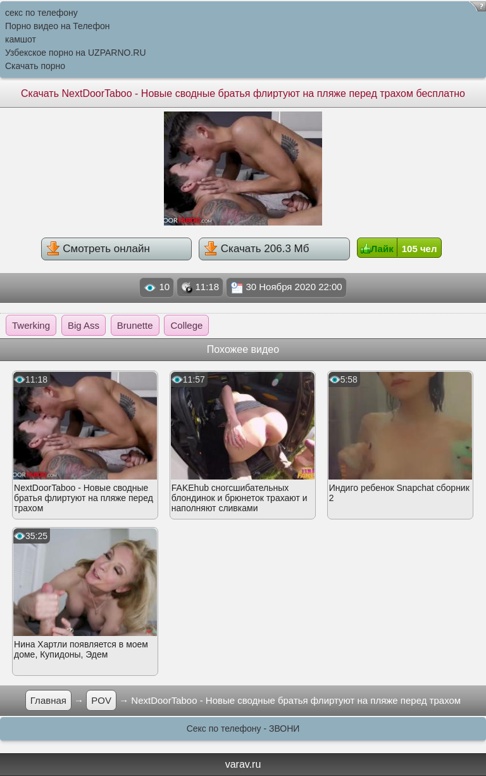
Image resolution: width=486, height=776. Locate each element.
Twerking (31, 325)
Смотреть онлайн (98, 248)
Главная (48, 700)
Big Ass (83, 325)
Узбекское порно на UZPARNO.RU (75, 53)
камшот (20, 39)
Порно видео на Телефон (57, 26)
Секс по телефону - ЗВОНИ (243, 728)
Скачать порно (35, 66)
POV (101, 700)
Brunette (135, 325)
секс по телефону (41, 13)
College (186, 325)
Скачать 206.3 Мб (256, 248)
